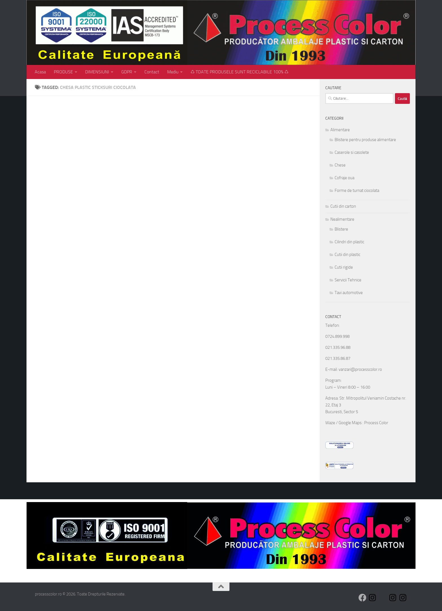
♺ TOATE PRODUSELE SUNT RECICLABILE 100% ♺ (239, 72)
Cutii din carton (343, 206)
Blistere (341, 229)
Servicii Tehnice (348, 279)
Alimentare (340, 129)
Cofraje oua (344, 177)
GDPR (126, 72)
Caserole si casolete (352, 152)
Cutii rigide (344, 267)
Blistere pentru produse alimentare (365, 139)
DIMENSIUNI (97, 72)
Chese (340, 165)
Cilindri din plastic (349, 241)
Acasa (40, 72)
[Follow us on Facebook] (362, 598)
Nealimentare (342, 219)
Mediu (172, 72)
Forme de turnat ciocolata (357, 190)
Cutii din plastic (347, 254)
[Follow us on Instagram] (373, 598)
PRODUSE (63, 72)
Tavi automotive (349, 292)
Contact (151, 72)
